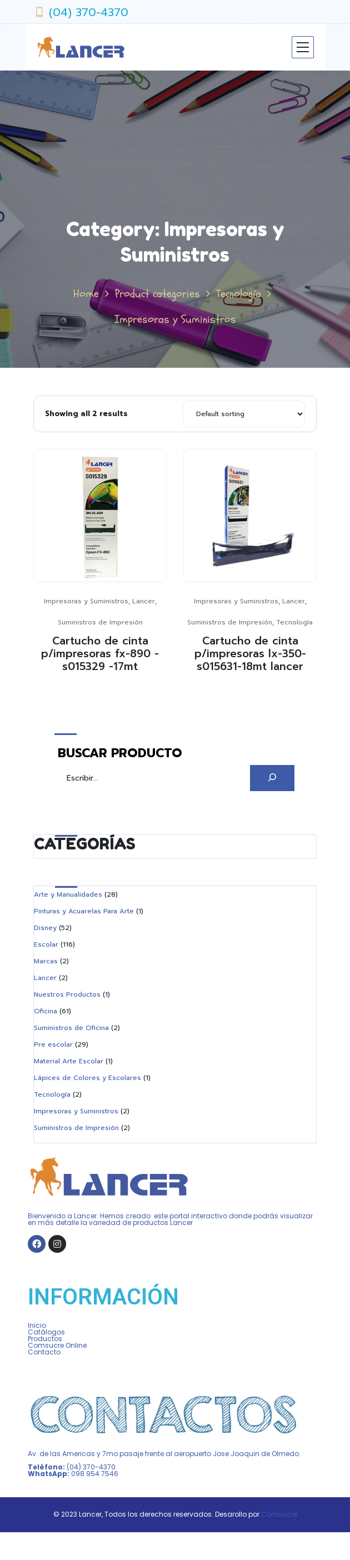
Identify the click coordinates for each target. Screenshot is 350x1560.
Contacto (44, 1352)
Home (86, 293)
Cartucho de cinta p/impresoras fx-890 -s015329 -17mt (100, 653)
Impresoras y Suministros (86, 601)
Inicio (37, 1325)
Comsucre (279, 1514)
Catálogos (46, 1332)
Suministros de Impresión (100, 622)
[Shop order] (244, 414)
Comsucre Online (57, 1345)
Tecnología (238, 293)
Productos (45, 1338)
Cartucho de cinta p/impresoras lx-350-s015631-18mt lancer (250, 653)
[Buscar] (272, 778)
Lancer (143, 601)
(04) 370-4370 (88, 12)
